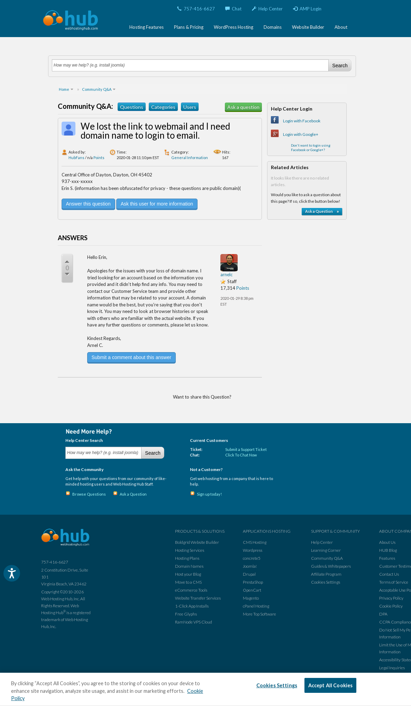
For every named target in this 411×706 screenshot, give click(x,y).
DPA (383, 614)
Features (387, 558)
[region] (205, 689)
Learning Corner (326, 550)
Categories (163, 107)
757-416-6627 (196, 8)
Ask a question (243, 107)
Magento (251, 598)
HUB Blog (388, 550)
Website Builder (308, 27)
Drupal (249, 574)
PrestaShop (253, 582)
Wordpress (252, 550)
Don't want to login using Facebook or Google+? (310, 147)
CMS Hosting (254, 542)
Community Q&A (327, 558)
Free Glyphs (186, 614)
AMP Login (307, 8)
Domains (273, 27)
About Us (387, 542)
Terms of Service (393, 582)
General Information (189, 157)
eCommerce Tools (191, 590)
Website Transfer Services (198, 598)
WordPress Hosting (233, 27)
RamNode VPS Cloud (193, 622)
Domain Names (189, 566)
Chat (233, 8)
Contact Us (389, 574)
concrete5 (252, 558)
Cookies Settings (325, 582)
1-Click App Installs (192, 606)
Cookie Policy (391, 606)
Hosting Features (146, 27)
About (341, 27)
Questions (131, 107)
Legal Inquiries (392, 667)
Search (339, 65)
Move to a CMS (188, 582)
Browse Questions (89, 494)
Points (98, 157)
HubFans (76, 157)
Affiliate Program (326, 574)
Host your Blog (188, 574)
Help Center (267, 8)
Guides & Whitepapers (331, 566)
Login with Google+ (300, 134)
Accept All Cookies (330, 685)
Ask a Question (133, 494)
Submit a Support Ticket (246, 449)
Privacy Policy (391, 598)
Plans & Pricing (188, 27)
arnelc (226, 274)
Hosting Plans (187, 558)
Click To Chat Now (241, 455)
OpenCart (252, 590)
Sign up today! (209, 494)
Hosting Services (189, 550)
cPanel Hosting (256, 606)
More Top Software (259, 614)
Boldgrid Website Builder (197, 542)
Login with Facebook (301, 120)
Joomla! (250, 566)
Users (189, 107)
